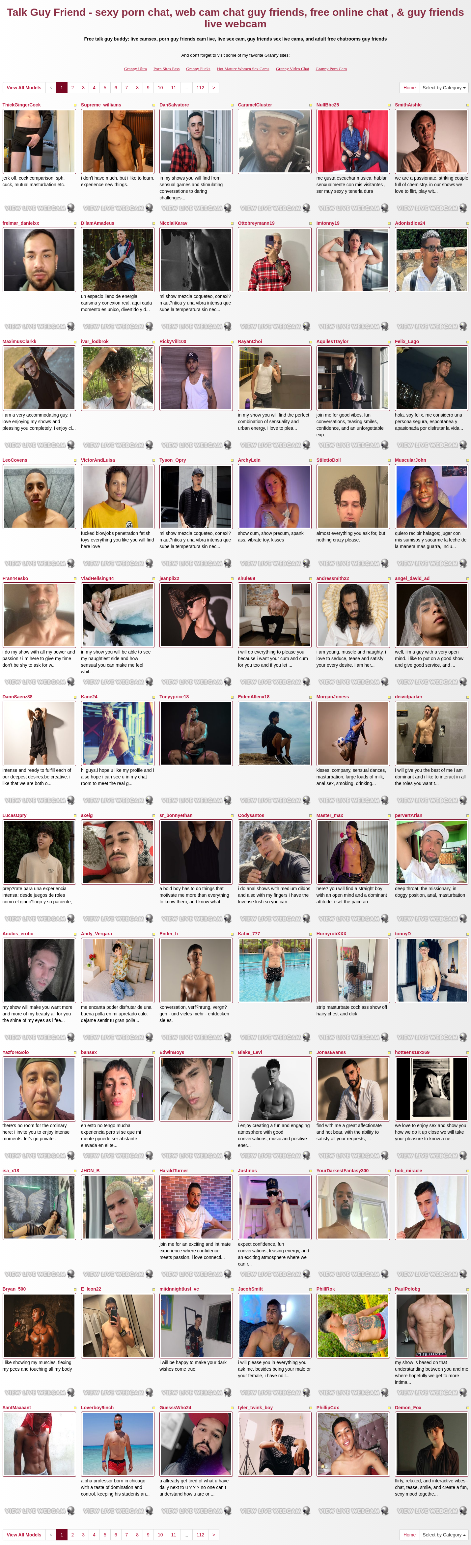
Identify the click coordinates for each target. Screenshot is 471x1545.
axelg (87, 772)
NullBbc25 (328, 104)
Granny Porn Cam (331, 68)
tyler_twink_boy (255, 1329)
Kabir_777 (249, 884)
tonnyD (403, 884)
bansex (89, 995)
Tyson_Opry (172, 438)
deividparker (408, 661)
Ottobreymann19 (256, 216)
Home (409, 87)
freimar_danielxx (21, 216)
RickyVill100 (172, 327)
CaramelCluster (255, 104)
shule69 (246, 550)
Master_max (330, 772)
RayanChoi (250, 327)
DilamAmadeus (97, 216)
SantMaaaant (17, 1329)
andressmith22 (333, 550)
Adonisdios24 (410, 216)
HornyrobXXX (331, 884)
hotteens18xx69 (412, 995)
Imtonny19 (328, 216)
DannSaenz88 (18, 661)
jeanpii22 (169, 550)
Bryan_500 (14, 1218)
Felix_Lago (407, 327)
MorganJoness (333, 661)
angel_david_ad (412, 550)
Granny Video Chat (292, 68)
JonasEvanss (331, 995)
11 (173, 87)
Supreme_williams (101, 104)
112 (200, 87)
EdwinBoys (171, 995)
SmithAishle (408, 104)
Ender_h (168, 884)
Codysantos (251, 772)
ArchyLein (249, 438)
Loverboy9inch (97, 1329)
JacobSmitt (250, 1218)
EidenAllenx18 (253, 661)
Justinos (247, 1107)
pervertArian (408, 772)
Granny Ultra (135, 68)
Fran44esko (15, 550)
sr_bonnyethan (175, 772)
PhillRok (326, 1218)
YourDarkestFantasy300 (343, 1107)
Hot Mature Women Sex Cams (243, 68)
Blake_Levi (250, 995)
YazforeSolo (16, 995)
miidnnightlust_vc (179, 1218)
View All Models (24, 87)
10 (160, 87)
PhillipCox (328, 1329)
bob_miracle (408, 1107)
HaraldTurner (173, 1107)
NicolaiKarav (173, 216)
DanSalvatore (174, 104)
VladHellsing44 (97, 550)
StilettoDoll (329, 438)
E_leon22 (91, 1218)
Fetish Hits (259, 1535)
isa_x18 (11, 1107)
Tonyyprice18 (174, 661)
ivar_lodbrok (95, 327)
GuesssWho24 (175, 1329)
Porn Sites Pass (166, 68)
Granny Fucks (198, 68)
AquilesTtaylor (332, 327)
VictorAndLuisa (98, 438)
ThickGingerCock (22, 104)
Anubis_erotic (18, 884)
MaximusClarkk (20, 327)
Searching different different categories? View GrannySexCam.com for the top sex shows (235, 1475)
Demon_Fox (408, 1329)
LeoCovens (15, 438)
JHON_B (90, 1107)
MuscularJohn (410, 438)
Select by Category (444, 87)
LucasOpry (15, 772)
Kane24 (89, 661)
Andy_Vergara (96, 884)
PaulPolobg (407, 1218)
